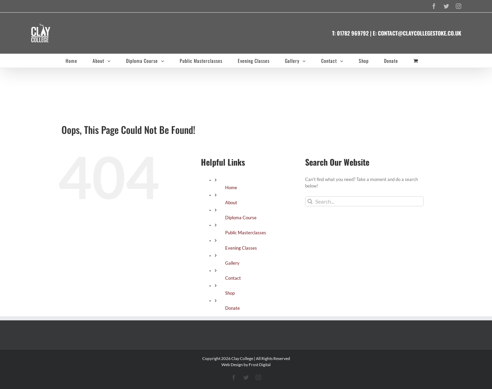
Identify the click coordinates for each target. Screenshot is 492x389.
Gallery (232, 263)
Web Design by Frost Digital (246, 364)
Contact (233, 278)
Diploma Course (241, 217)
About (231, 202)
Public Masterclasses (245, 232)
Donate (232, 308)
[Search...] (364, 201)
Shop (230, 293)
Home (231, 187)
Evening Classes (241, 248)
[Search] (310, 201)
